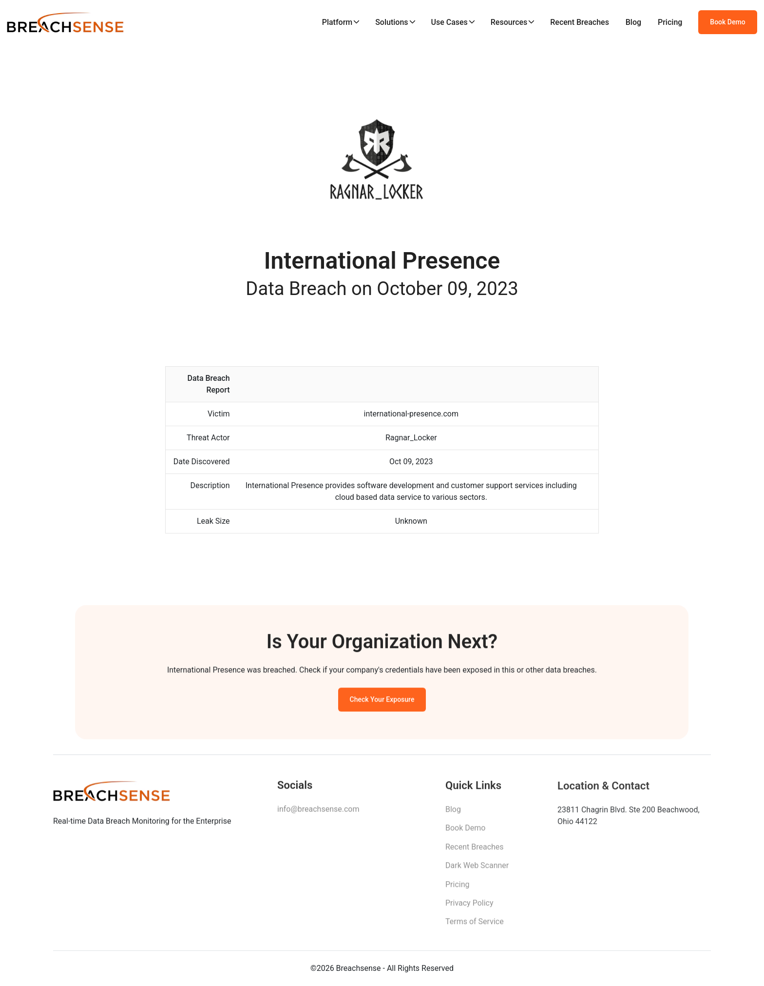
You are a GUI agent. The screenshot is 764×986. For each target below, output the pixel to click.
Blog (633, 22)
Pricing (670, 22)
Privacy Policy (469, 906)
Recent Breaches (579, 22)
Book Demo (727, 22)
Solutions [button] (391, 22)
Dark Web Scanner (477, 869)
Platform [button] (337, 22)
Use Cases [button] (449, 22)
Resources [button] (509, 22)
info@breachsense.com (318, 811)
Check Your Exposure (382, 701)
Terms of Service (474, 925)
